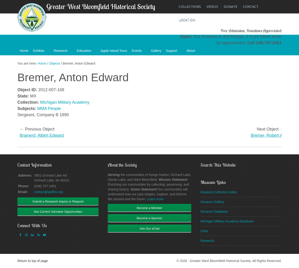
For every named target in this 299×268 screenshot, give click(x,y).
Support (174, 52)
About (193, 52)
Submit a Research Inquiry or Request (57, 201)
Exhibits (41, 52)
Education (86, 52)
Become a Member (149, 208)
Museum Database (214, 211)
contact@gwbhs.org (48, 192)
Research (63, 52)
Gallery (156, 51)
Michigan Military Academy (64, 102)
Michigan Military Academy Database (227, 221)
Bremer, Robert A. (267, 135)
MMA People (49, 108)
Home (24, 51)
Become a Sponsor (149, 218)
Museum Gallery (212, 202)
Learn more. (155, 199)
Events (139, 52)
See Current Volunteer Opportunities (58, 211)
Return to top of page (32, 261)
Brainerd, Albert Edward (42, 135)
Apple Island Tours (114, 51)
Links (204, 231)
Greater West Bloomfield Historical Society (100, 6)
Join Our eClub (150, 228)
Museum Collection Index (218, 192)
